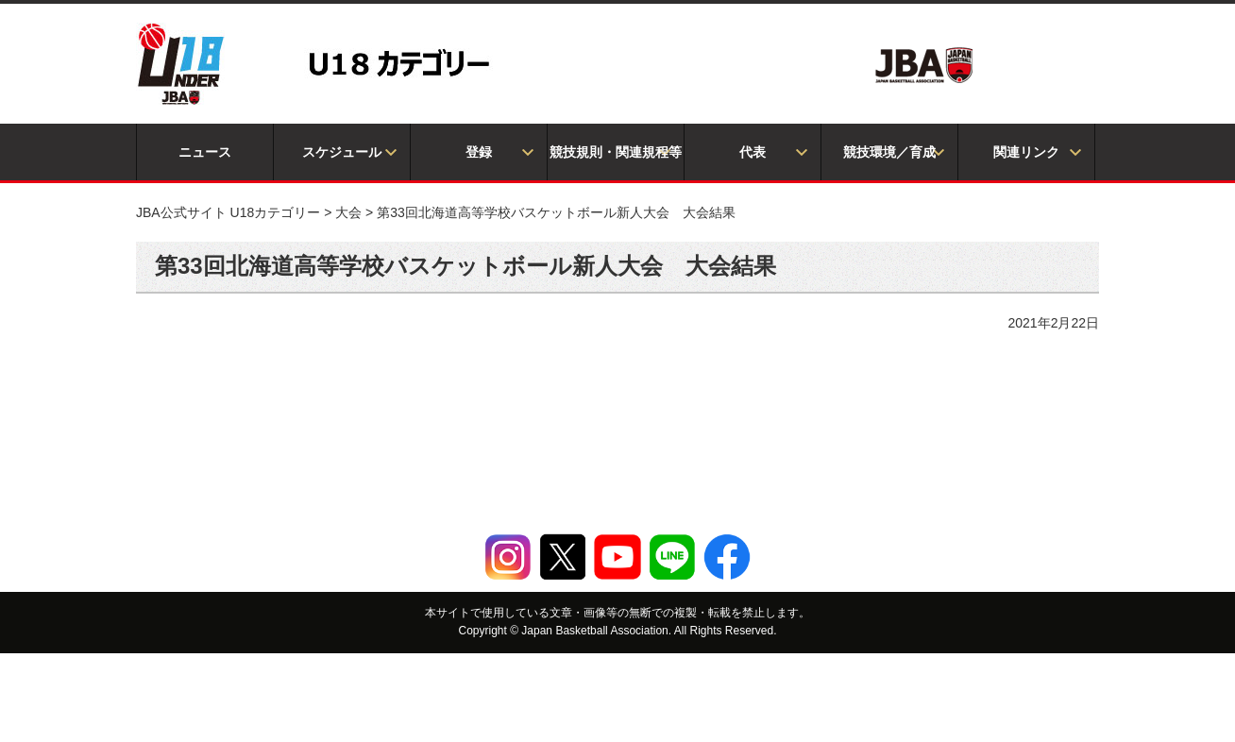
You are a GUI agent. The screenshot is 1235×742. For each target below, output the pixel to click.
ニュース (204, 152)
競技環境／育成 (889, 152)
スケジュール (341, 152)
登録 (478, 152)
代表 (752, 152)
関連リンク (1026, 152)
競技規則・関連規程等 (616, 152)
